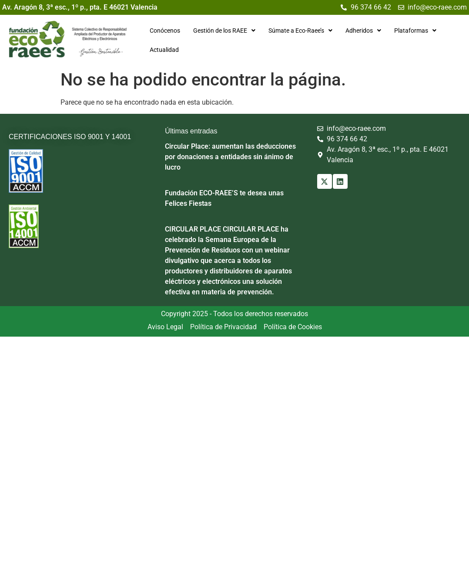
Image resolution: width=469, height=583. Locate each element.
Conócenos (163, 30)
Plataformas (414, 30)
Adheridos (362, 30)
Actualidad (163, 49)
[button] (223, 30)
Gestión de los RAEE (223, 30)
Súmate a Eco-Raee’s (299, 30)
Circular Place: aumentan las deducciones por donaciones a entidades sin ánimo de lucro (230, 156)
